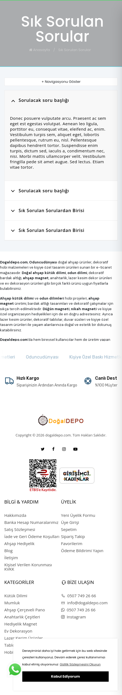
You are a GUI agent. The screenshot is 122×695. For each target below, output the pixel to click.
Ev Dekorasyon (18, 631)
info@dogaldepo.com (84, 602)
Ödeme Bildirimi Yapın (82, 550)
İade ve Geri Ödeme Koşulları (32, 536)
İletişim (11, 557)
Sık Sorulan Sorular (74, 49)
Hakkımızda (15, 515)
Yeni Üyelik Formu (78, 515)
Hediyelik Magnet (20, 624)
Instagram (73, 617)
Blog (8, 550)
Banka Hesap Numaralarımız (31, 522)
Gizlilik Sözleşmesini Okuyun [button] (80, 664)
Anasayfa (39, 49)
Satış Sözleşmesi (19, 529)
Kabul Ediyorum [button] (65, 676)
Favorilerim (72, 543)
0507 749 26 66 (78, 595)
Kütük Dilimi (15, 595)
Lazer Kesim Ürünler (23, 638)
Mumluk (12, 602)
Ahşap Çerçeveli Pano (24, 610)
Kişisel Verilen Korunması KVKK (28, 566)
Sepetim (69, 529)
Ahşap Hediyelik (19, 543)
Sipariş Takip (73, 536)
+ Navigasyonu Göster (61, 81)
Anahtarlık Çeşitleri (22, 617)
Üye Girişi (70, 522)
